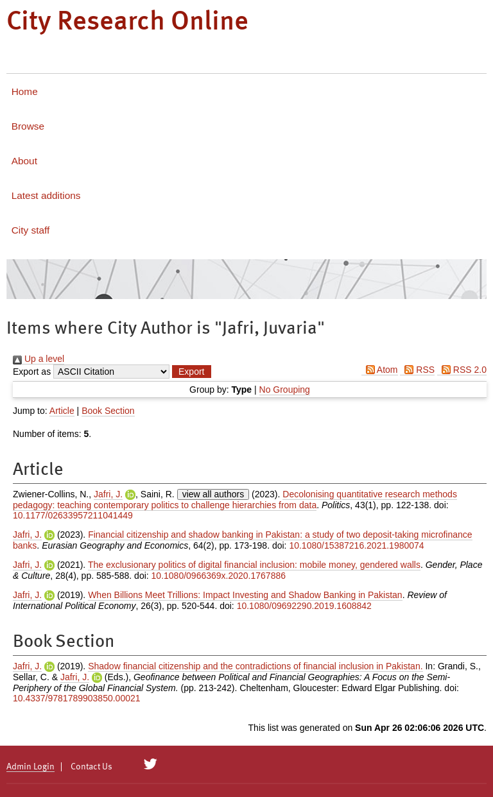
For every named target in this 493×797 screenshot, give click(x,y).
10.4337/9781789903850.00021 (77, 698)
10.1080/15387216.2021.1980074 (356, 545)
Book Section (108, 411)
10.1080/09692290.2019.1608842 (304, 606)
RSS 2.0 (462, 369)
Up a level (38, 359)
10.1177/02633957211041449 (73, 515)
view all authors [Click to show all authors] (213, 494)
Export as (32, 371)
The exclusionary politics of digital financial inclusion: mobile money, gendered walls (254, 565)
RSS (417, 369)
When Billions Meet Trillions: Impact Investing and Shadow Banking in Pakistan (245, 595)
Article (61, 411)
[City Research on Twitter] (150, 764)
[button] (191, 371)
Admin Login (30, 766)
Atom (379, 369)
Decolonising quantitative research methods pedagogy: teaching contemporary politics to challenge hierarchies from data (235, 499)
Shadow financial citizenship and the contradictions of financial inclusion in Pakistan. (255, 666)
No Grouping (284, 389)
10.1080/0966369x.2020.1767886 (218, 575)
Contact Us (91, 766)
